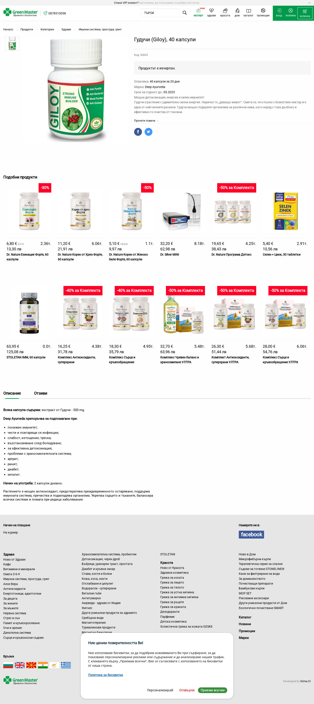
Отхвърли (187, 690)
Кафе (7, 564)
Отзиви (40, 393)
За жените (10, 603)
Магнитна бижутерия (97, 632)
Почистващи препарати (256, 583)
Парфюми (167, 616)
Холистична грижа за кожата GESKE (186, 626)
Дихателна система (17, 632)
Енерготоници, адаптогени (22, 593)
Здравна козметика (174, 572)
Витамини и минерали (19, 569)
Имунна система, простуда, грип (26, 579)
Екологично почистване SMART (261, 608)
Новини (245, 624)
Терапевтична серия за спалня (261, 564)
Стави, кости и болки (97, 573)
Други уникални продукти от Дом (263, 603)
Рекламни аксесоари (254, 598)
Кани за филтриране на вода (259, 573)
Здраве (8, 554)
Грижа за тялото (172, 587)
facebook (251, 535)
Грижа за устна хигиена (177, 592)
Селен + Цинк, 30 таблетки (281, 254)
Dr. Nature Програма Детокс (231, 254)
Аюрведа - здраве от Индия (101, 603)
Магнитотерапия (94, 622)
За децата (10, 598)
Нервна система (14, 613)
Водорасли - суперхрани (99, 588)
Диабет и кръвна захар (98, 569)
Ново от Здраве (14, 559)
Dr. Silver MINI (169, 254)
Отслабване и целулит (97, 583)
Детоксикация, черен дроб (101, 559)
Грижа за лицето (172, 582)
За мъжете (10, 608)
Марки (244, 638)
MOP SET (245, 593)
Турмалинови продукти (98, 627)
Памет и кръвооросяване (21, 623)
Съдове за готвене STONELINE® (261, 569)
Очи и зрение (12, 628)
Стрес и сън (11, 618)
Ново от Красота (172, 568)
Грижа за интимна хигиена (179, 597)
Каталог (245, 617)
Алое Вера (10, 584)
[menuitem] (305, 13)
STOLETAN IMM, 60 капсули (26, 357)
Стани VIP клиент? (126, 2)
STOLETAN (167, 554)
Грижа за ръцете (172, 602)
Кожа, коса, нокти (95, 578)
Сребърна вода (93, 618)
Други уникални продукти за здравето (109, 612)
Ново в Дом (247, 554)
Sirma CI (305, 681)
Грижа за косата (172, 577)
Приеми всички (213, 690)
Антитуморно (91, 598)
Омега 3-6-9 (11, 574)
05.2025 (169, 92)
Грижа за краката (173, 607)
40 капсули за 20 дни (165, 81)
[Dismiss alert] (309, 3)
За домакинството (252, 578)
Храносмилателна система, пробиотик (109, 554)
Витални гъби (91, 593)
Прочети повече (146, 120)
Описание (12, 393)
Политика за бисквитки (105, 675)
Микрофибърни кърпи (255, 559)
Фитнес (87, 608)
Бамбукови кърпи (252, 588)
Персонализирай (160, 690)
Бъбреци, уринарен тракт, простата (107, 564)
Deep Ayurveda (155, 87)
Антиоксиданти (14, 588)
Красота (166, 563)
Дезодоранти (169, 611)
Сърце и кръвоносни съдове (23, 637)
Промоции (247, 631)
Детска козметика (173, 621)
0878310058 (57, 13)
